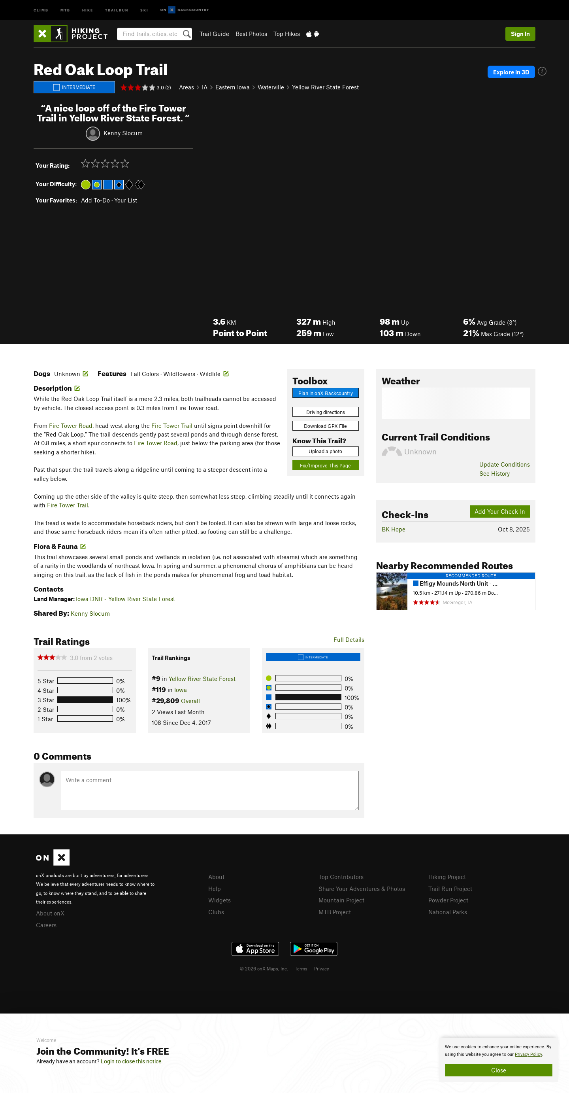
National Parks (447, 911)
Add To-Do (95, 200)
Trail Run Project (450, 888)
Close (498, 1070)
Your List (125, 200)
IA (204, 87)
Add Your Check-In (500, 511)
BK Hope (393, 529)
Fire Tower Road (70, 425)
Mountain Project (341, 900)
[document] (498, 1059)
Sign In (520, 33)
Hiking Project (447, 876)
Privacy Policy (528, 1054)
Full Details (348, 639)
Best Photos (251, 33)
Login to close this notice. (132, 1061)
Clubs (216, 911)
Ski (144, 9)
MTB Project (334, 911)
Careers (46, 924)
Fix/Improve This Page (325, 465)
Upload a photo (325, 451)
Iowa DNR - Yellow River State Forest (125, 598)
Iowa (180, 689)
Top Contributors (341, 876)
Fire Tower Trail (171, 425)
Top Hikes (286, 33)
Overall (190, 700)
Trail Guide (214, 33)
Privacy (321, 968)
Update (504, 464)
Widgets (219, 900)
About (216, 876)
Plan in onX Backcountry (325, 393)
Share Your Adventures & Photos (361, 888)
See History (494, 473)
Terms (301, 968)
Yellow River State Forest (325, 87)
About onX (50, 913)
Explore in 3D (511, 72)
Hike (87, 9)
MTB (65, 9)
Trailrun (116, 9)
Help (214, 888)
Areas (186, 87)
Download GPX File (325, 426)
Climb (41, 9)
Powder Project (448, 900)
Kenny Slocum (123, 132)
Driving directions (325, 412)
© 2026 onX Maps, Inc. (264, 968)
